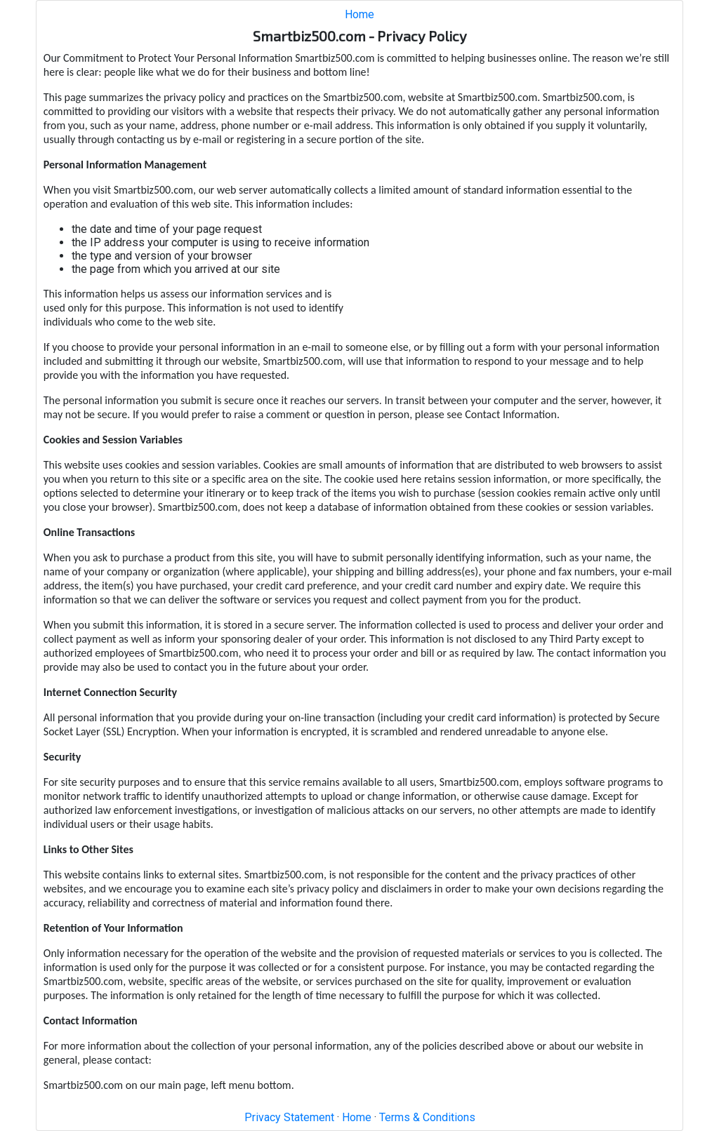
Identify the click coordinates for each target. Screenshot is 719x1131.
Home (359, 14)
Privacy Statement (289, 1117)
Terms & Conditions (427, 1117)
